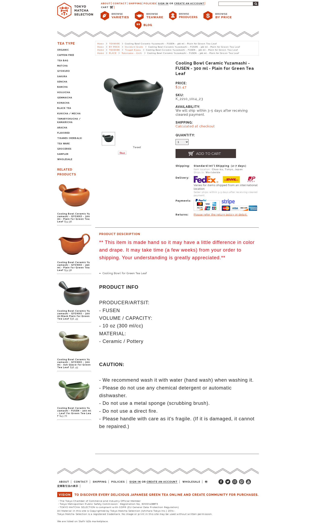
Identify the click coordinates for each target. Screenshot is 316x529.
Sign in (163, 3)
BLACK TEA (64, 108)
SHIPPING (135, 3)
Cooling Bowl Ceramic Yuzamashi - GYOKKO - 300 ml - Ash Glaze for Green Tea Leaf (74, 363)
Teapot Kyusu (133, 50)
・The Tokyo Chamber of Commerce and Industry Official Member (99, 501)
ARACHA (62, 127)
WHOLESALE (64, 159)
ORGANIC (63, 50)
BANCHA (62, 87)
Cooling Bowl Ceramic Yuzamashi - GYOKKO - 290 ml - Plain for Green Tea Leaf (73, 266)
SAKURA (62, 76)
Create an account (189, 3)
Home (100, 44)
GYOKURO (63, 71)
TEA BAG (62, 60)
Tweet (137, 147)
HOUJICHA (63, 92)
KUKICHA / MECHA (69, 113)
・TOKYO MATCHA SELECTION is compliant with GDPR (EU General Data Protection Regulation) (118, 507)
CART (105, 7)
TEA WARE (63, 143)
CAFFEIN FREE (65, 55)
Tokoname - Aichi (132, 53)
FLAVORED (63, 133)
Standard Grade (134, 47)
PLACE (112, 53)
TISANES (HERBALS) (69, 138)
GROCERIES (64, 149)
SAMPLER (63, 154)
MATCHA (62, 66)
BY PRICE (114, 47)
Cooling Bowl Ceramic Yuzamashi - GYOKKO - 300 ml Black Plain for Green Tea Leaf (73, 315)
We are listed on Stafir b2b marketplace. (82, 521)
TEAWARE (114, 44)
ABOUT (106, 3)
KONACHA (63, 103)
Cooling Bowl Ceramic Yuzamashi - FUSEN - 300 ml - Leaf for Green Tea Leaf (74, 412)
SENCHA (62, 81)
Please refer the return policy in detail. (220, 214)
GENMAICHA (64, 97)
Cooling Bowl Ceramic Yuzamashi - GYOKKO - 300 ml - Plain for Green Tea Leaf (73, 217)
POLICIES (149, 3)
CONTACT (120, 3)
